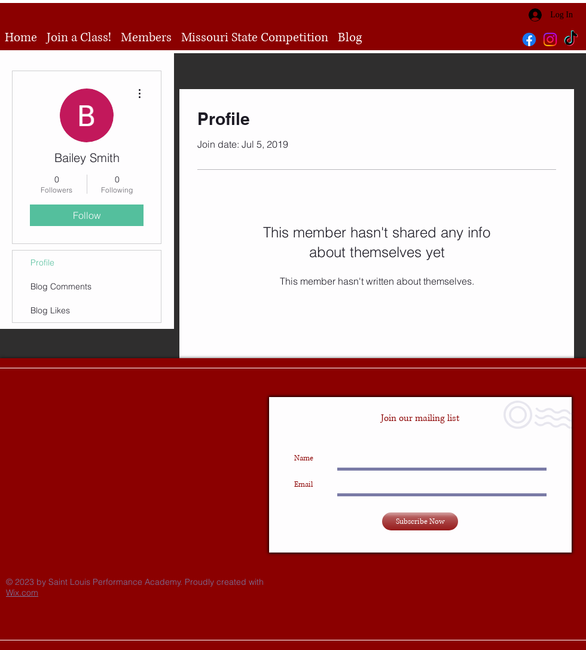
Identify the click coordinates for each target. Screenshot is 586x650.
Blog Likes (50, 310)
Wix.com (22, 592)
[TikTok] (571, 39)
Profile (42, 262)
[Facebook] (529, 39)
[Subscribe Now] (420, 521)
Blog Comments (60, 286)
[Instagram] (550, 39)
